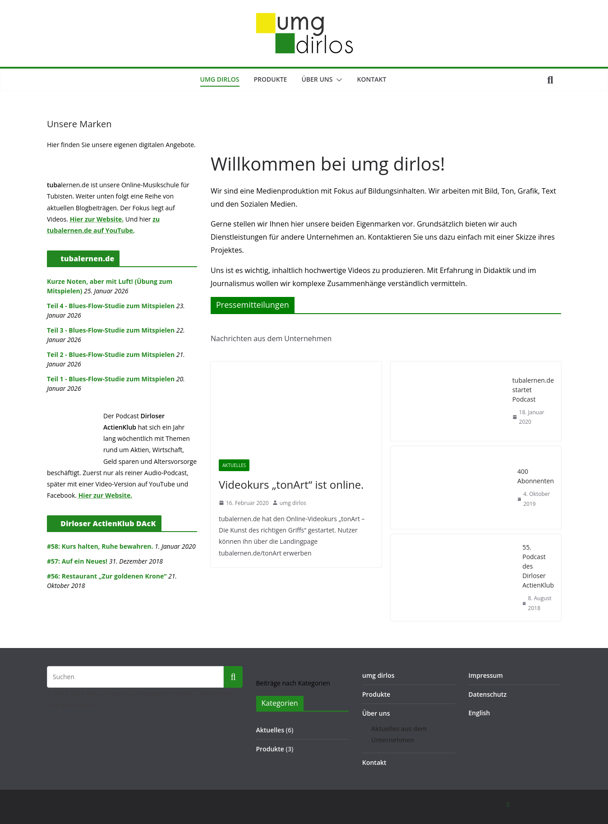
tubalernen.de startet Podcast (533, 389)
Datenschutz (488, 694)
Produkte (270, 79)
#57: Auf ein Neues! (77, 561)
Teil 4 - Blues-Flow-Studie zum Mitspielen (111, 305)
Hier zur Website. (97, 219)
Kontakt (371, 79)
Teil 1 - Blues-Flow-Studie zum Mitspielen (111, 379)
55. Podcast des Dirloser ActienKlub (538, 566)
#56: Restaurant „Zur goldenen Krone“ (106, 576)
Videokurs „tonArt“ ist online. (291, 484)
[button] (337, 80)
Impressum (486, 675)
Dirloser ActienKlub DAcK (108, 523)
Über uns (316, 79)
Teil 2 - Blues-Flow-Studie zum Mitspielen (111, 354)
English (479, 712)
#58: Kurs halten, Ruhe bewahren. (100, 546)
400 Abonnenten (535, 476)
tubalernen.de (87, 259)
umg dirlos (220, 79)
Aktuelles (234, 465)
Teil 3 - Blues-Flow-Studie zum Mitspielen (111, 330)
